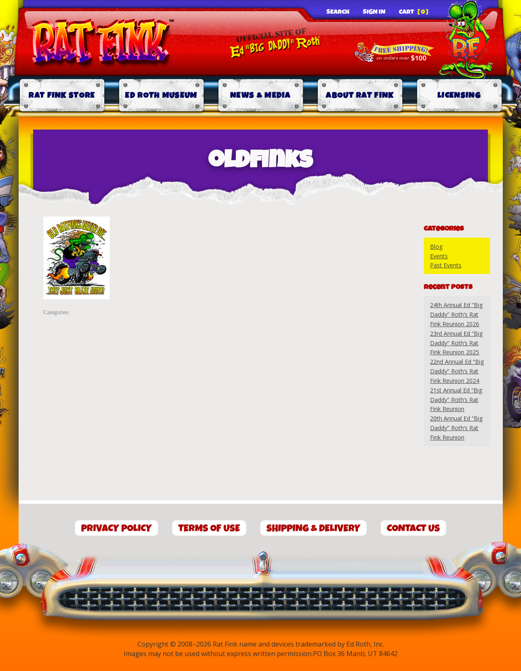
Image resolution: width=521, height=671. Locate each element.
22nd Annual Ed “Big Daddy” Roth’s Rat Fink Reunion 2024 (457, 371)
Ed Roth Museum (161, 95)
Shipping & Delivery (313, 528)
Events (439, 256)
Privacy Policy (116, 528)
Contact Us (413, 528)
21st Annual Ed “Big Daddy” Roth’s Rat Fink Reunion (456, 399)
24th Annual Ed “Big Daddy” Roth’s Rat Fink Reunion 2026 (456, 314)
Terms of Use (209, 528)
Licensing (459, 95)
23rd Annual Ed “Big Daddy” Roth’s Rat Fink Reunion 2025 (456, 342)
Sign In (374, 12)
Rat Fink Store (62, 95)
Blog (436, 246)
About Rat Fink (360, 95)
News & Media (260, 95)
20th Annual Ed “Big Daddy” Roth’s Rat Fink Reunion (456, 427)
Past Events (445, 265)
